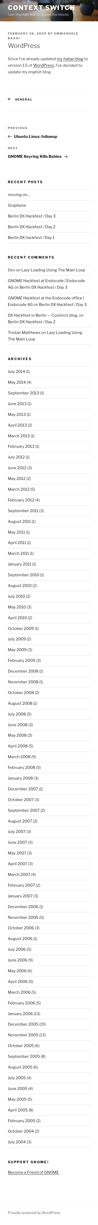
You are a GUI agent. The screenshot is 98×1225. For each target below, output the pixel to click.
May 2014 (17, 382)
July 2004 (17, 1142)
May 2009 (17, 649)
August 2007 (20, 821)
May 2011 (16, 532)
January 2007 (20, 896)
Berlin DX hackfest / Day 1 (31, 237)
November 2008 (23, 682)
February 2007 (21, 885)
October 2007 (21, 799)
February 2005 (21, 1120)
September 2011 (23, 510)
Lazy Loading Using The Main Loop (53, 270)
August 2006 (20, 938)
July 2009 (17, 639)
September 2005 (24, 1056)
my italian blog (70, 59)
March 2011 (18, 553)
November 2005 (23, 1035)
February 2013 (21, 446)
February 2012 (21, 500)
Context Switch (41, 8)
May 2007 (17, 853)
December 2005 (23, 1024)
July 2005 (17, 1078)
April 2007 (17, 864)
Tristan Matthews (24, 332)
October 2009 (21, 628)
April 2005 (18, 1110)
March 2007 (19, 874)
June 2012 (17, 468)
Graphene (17, 205)
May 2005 (17, 1099)
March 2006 (19, 992)
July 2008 (17, 714)
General (24, 99)
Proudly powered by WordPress (34, 1212)
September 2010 (23, 575)
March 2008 (19, 756)
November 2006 (23, 917)
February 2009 (21, 660)
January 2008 (20, 778)
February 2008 (21, 767)
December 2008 (23, 671)
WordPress (43, 65)
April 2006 (18, 981)
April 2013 (17, 425)
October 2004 (21, 1131)
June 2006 (17, 960)
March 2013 (19, 436)
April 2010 (17, 618)
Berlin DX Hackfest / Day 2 (31, 227)
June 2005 (17, 1088)
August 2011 (19, 521)
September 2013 (23, 393)
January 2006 (20, 1013)
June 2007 (17, 842)
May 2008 (17, 735)
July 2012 (16, 457)
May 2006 (17, 971)
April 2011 (17, 542)
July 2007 (17, 831)
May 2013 (17, 414)
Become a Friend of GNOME (33, 1172)
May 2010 (17, 607)
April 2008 (18, 746)
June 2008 (17, 725)
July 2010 (16, 596)
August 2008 (20, 703)
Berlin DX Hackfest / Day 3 (32, 216)
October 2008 (21, 692)
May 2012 (17, 478)
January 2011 (19, 564)
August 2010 (20, 585)
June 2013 (17, 403)
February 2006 (21, 1003)
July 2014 (16, 371)
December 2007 (23, 789)
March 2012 (19, 489)
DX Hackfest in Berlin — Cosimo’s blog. (43, 315)
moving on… (19, 194)
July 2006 (17, 949)
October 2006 (21, 928)
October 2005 (21, 1045)
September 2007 (24, 810)
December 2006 (23, 906)
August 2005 (20, 1067)
